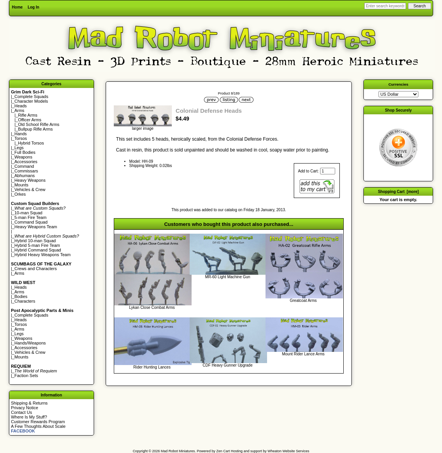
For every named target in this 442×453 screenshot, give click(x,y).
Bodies (20, 296)
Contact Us (21, 412)
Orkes (20, 194)
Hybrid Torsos (31, 143)
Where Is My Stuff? (29, 417)
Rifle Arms (27, 115)
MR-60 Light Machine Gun (227, 277)
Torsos (20, 138)
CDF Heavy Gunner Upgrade (228, 365)
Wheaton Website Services (288, 451)
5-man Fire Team (30, 217)
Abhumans (24, 175)
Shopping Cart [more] (398, 191)
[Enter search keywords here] (385, 6)
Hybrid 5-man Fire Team (37, 245)
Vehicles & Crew (29, 189)
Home (17, 7)
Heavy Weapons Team (35, 226)
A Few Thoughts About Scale (38, 426)
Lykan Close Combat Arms (152, 307)
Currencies (398, 84)
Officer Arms (29, 119)
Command (24, 166)
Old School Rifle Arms (38, 124)
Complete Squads (31, 96)
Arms (19, 273)
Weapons (23, 157)
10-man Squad (28, 212)
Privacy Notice (24, 407)
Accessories (25, 161)
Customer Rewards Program (38, 421)
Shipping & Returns (29, 403)
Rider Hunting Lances (151, 367)
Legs (19, 147)
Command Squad (31, 222)
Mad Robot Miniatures (178, 451)
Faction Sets (26, 375)
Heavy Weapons (30, 180)
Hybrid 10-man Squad (35, 240)
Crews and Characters (35, 268)
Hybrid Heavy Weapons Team (42, 254)
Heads (20, 105)
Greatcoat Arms (303, 300)
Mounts (21, 185)
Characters (24, 301)
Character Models (31, 101)
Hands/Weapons (30, 343)
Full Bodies (24, 152)
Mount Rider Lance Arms (303, 354)
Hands (20, 133)
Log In (33, 7)
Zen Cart (223, 451)
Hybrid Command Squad (37, 250)
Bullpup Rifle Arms (35, 129)
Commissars (26, 171)
